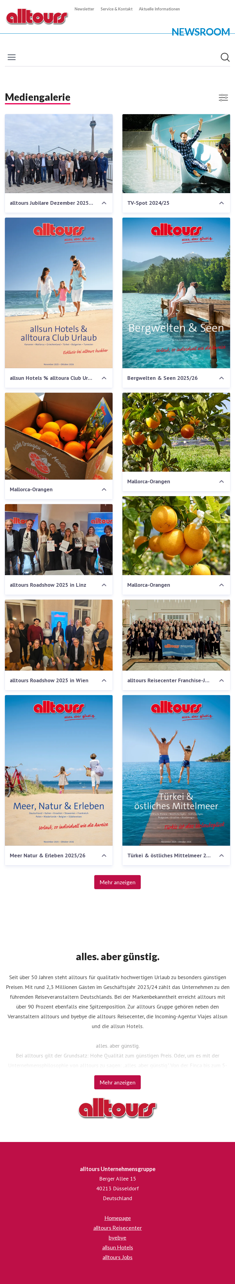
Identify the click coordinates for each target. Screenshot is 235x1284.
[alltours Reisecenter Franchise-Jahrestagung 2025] (176, 635)
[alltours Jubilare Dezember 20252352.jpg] (59, 153)
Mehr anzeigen (117, 882)
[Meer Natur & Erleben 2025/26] (59, 770)
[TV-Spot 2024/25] (176, 153)
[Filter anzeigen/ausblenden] (223, 97)
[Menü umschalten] (11, 57)
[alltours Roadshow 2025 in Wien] (59, 635)
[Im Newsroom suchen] (225, 57)
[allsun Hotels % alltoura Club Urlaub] (59, 293)
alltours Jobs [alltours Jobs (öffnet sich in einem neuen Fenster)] (117, 1257)
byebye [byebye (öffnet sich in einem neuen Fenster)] (117, 1237)
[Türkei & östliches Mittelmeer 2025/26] (176, 770)
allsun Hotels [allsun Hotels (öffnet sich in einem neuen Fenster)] (117, 1247)
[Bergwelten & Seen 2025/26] (176, 293)
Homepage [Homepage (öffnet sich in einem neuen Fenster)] (117, 1218)
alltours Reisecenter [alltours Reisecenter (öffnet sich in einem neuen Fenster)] (117, 1227)
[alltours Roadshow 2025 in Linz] (59, 539)
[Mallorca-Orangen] (59, 436)
